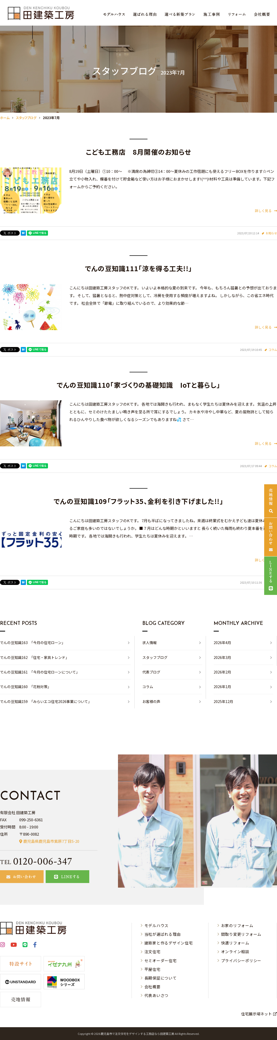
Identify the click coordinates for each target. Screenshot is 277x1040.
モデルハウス (156, 925)
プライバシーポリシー (241, 960)
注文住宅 (152, 951)
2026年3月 (222, 657)
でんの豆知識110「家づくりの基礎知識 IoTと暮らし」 (138, 385)
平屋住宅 (152, 969)
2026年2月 (222, 672)
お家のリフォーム (237, 925)
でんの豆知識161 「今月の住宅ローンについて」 (40, 672)
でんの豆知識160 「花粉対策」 (25, 686)
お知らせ (271, 233)
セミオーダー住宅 (160, 960)
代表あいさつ (156, 995)
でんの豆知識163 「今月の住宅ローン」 (32, 642)
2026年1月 (222, 686)
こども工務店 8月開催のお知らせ (138, 151)
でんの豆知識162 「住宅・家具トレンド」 (34, 657)
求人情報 (149, 642)
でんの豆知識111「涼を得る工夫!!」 (138, 268)
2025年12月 (223, 701)
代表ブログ (151, 672)
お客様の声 (151, 701)
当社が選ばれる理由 (162, 934)
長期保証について (160, 978)
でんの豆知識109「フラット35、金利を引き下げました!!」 (138, 501)
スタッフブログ (154, 657)
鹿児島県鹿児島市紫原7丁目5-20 (51, 841)
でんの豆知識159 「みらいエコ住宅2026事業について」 (46, 701)
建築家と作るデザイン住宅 (168, 943)
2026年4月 (222, 642)
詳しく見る (266, 210)
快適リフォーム (235, 943)
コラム (273, 350)
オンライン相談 (235, 951)
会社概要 (152, 986)
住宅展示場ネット (256, 1013)
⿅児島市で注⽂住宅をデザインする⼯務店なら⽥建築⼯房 (137, 1034)
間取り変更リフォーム (241, 934)
